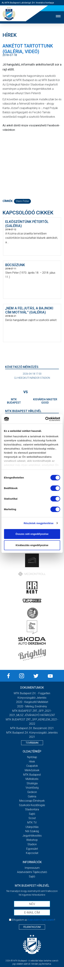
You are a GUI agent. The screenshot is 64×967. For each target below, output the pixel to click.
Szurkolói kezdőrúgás (32, 805)
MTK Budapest (32, 774)
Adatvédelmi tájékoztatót (41, 919)
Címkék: (8, 201)
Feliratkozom (32, 927)
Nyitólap (32, 757)
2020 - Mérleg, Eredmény (32, 706)
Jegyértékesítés (32, 835)
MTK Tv (32, 822)
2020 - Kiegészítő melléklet (32, 702)
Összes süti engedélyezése (32, 533)
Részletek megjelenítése (39, 523)
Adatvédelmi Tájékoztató (32, 872)
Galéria (32, 796)
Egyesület (32, 848)
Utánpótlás (32, 827)
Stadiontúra (32, 809)
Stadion (32, 844)
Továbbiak (32, 742)
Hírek (32, 761)
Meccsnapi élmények (32, 800)
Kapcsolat (32, 853)
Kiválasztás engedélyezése (32, 545)
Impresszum (32, 867)
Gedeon (32, 792)
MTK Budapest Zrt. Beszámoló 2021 (32, 728)
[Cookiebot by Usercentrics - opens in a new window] (45, 419)
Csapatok (32, 765)
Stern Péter (22, 201)
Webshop (32, 840)
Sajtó (32, 813)
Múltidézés (32, 779)
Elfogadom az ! (33, 919)
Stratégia (32, 783)
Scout (32, 818)
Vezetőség (32, 787)
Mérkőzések (32, 770)
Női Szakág (32, 831)
